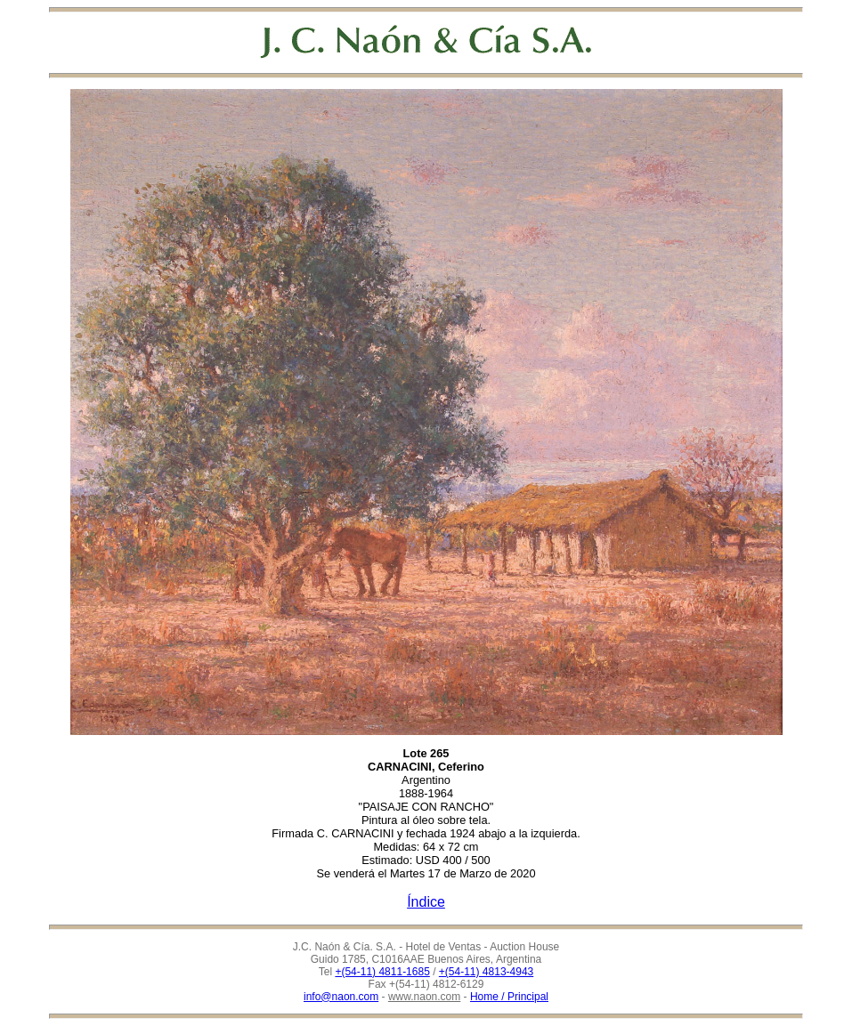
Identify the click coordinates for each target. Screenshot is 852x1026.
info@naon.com (341, 996)
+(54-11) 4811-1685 (382, 971)
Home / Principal (509, 996)
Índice (426, 901)
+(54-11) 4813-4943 (486, 971)
